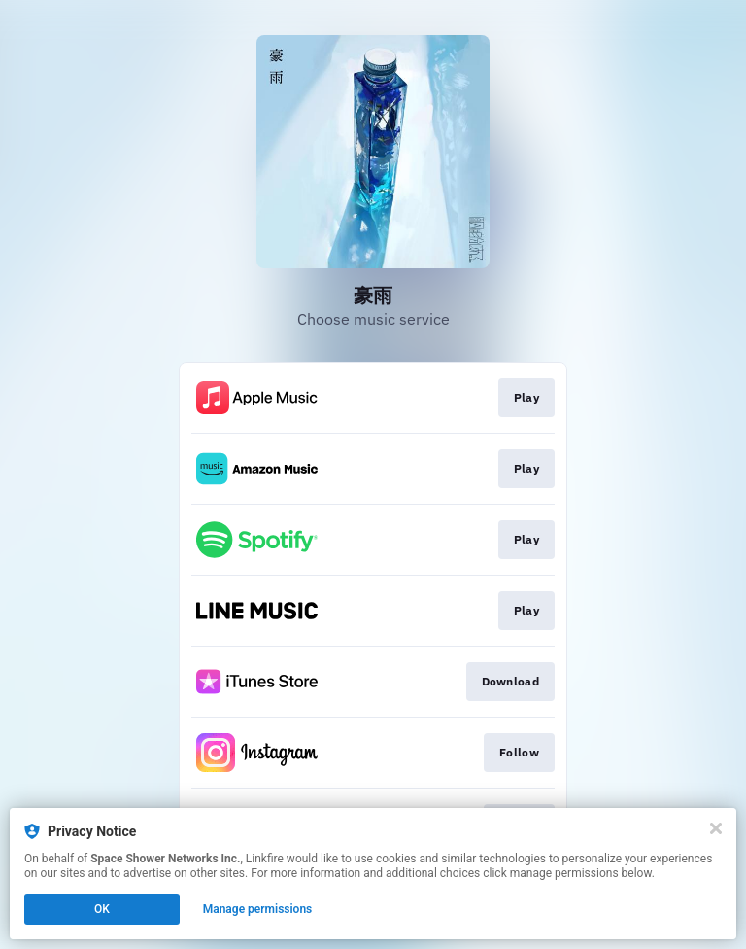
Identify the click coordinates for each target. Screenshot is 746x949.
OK (102, 909)
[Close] (715, 828)
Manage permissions (258, 909)
